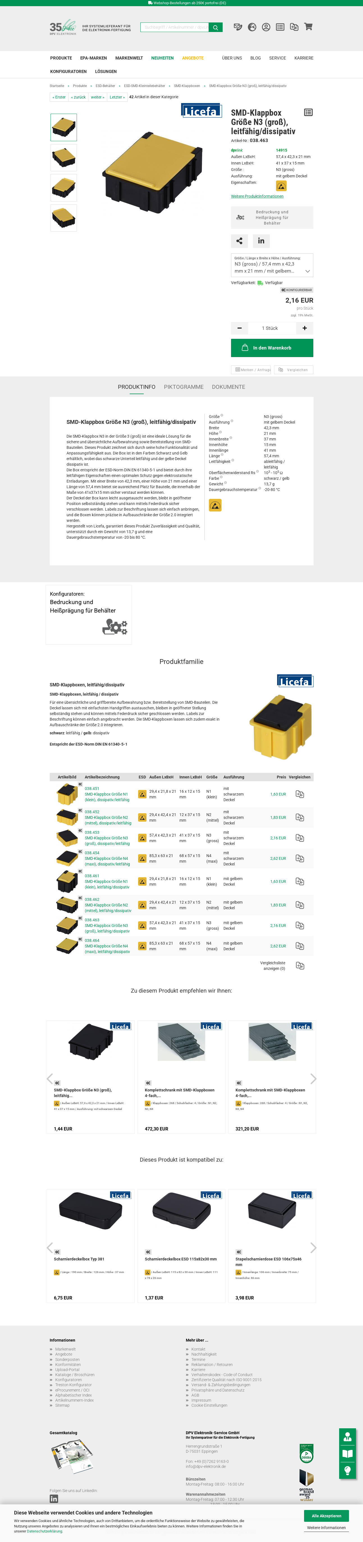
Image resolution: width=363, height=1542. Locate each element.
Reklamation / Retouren (212, 1364)
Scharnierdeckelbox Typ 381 (79, 1259)
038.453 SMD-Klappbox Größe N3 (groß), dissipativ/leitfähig (107, 838)
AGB (195, 1395)
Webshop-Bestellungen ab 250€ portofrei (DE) (190, 3)
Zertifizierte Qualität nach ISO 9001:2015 (226, 1379)
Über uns (232, 58)
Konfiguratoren (68, 71)
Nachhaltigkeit (204, 1354)
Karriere (304, 58)
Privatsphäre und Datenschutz (218, 1390)
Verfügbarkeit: (243, 282)
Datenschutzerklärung (44, 1531)
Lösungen (106, 71)
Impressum (201, 1400)
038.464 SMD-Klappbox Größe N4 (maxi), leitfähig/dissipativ (107, 946)
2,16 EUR (278, 838)
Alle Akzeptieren (326, 1516)
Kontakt (198, 1349)
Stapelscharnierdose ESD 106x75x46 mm (269, 1262)
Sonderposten (67, 1359)
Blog (255, 58)
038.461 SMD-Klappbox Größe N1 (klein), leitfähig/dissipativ (107, 881)
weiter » (97, 97)
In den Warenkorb (266, 347)
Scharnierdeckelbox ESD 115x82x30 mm (181, 1259)
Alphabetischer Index (73, 1395)
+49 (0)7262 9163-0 (211, 1461)
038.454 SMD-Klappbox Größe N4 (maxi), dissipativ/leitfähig (107, 858)
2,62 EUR (278, 858)
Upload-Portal (67, 1369)
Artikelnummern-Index (74, 1400)
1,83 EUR (278, 817)
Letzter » (117, 97)
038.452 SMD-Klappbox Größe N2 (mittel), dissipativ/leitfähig (108, 817)
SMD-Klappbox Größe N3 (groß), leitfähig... (83, 1093)
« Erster (59, 97)
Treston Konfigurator (73, 1385)
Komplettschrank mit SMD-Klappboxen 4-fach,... (179, 1093)
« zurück (78, 97)
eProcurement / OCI (72, 1390)
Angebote (193, 58)
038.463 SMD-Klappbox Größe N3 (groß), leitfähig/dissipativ (107, 925)
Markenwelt (129, 58)
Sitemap (62, 1405)
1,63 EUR (278, 794)
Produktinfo (137, 386)
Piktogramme (184, 386)
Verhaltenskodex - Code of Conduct (222, 1374)
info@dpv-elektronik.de (206, 1466)
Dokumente (228, 386)
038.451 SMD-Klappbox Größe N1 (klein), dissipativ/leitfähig (107, 794)
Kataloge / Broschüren (75, 1374)
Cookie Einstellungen (209, 1405)
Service (277, 58)
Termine (198, 1359)
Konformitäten (68, 1364)
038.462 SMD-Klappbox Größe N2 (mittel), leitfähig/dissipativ (108, 905)
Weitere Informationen (326, 1527)
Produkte (61, 58)
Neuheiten (162, 58)
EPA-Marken (93, 58)
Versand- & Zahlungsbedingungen (220, 1385)
